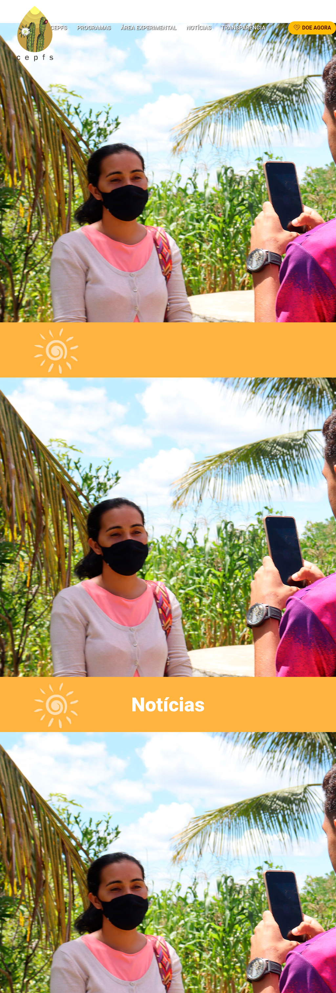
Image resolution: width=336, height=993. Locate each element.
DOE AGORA (312, 28)
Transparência (243, 28)
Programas (94, 28)
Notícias (198, 28)
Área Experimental (148, 28)
